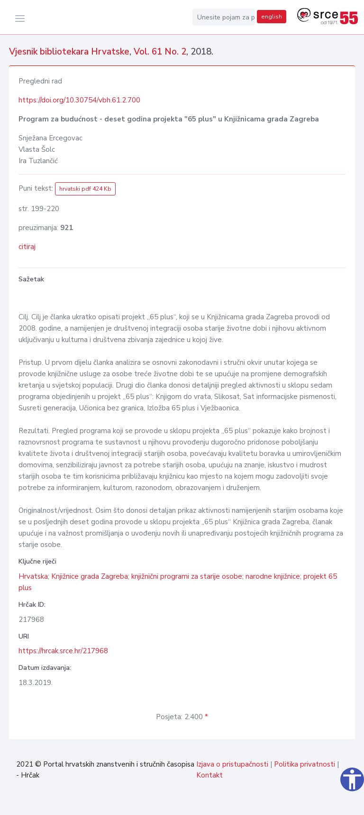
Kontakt (209, 775)
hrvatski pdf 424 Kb (85, 189)
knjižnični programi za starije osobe (186, 576)
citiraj (27, 246)
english (271, 16)
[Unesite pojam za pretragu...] (223, 17)
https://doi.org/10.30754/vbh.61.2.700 (79, 100)
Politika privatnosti (304, 764)
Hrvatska (33, 576)
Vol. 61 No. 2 (160, 52)
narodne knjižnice (273, 576)
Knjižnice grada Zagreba (89, 576)
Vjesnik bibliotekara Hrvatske (69, 52)
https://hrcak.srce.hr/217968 (63, 651)
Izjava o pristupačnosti (232, 764)
